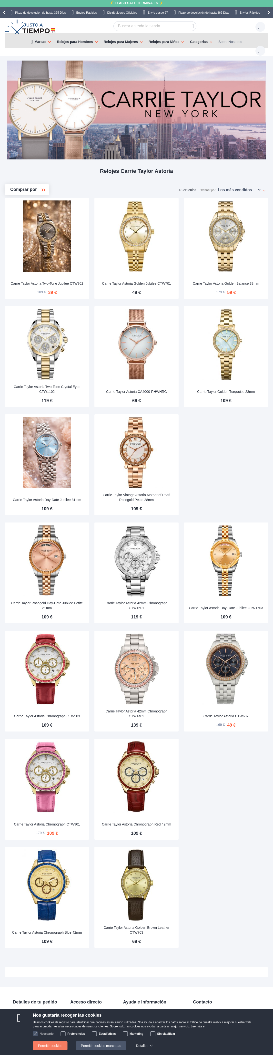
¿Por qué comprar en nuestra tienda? (151, 961)
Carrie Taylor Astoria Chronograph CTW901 (102, 767)
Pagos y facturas (25, 954)
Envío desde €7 (158, 12)
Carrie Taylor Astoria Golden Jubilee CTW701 (169, 267)
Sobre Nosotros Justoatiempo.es (147, 947)
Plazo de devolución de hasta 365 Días (40, 12)
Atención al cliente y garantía (35, 976)
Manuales (77, 947)
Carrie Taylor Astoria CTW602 (236, 669)
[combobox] (147, 26)
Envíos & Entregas (27, 947)
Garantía (76, 961)
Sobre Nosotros (230, 42)
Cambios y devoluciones (31, 969)
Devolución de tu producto (90, 954)
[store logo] (31, 27)
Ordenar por (208, 185)
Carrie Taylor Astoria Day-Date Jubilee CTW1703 (236, 567)
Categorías (199, 42)
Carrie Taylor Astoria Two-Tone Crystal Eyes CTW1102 (102, 367)
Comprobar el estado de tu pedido (149, 969)
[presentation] (5, 12)
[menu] (136, 40)
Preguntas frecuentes (139, 954)
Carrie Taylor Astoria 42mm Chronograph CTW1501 (169, 567)
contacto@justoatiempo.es (213, 947)
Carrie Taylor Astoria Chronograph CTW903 (102, 667)
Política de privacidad (139, 976)
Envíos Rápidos (86, 12)
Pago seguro (22, 961)
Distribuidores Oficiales (122, 12)
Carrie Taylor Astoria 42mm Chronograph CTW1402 (169, 667)
